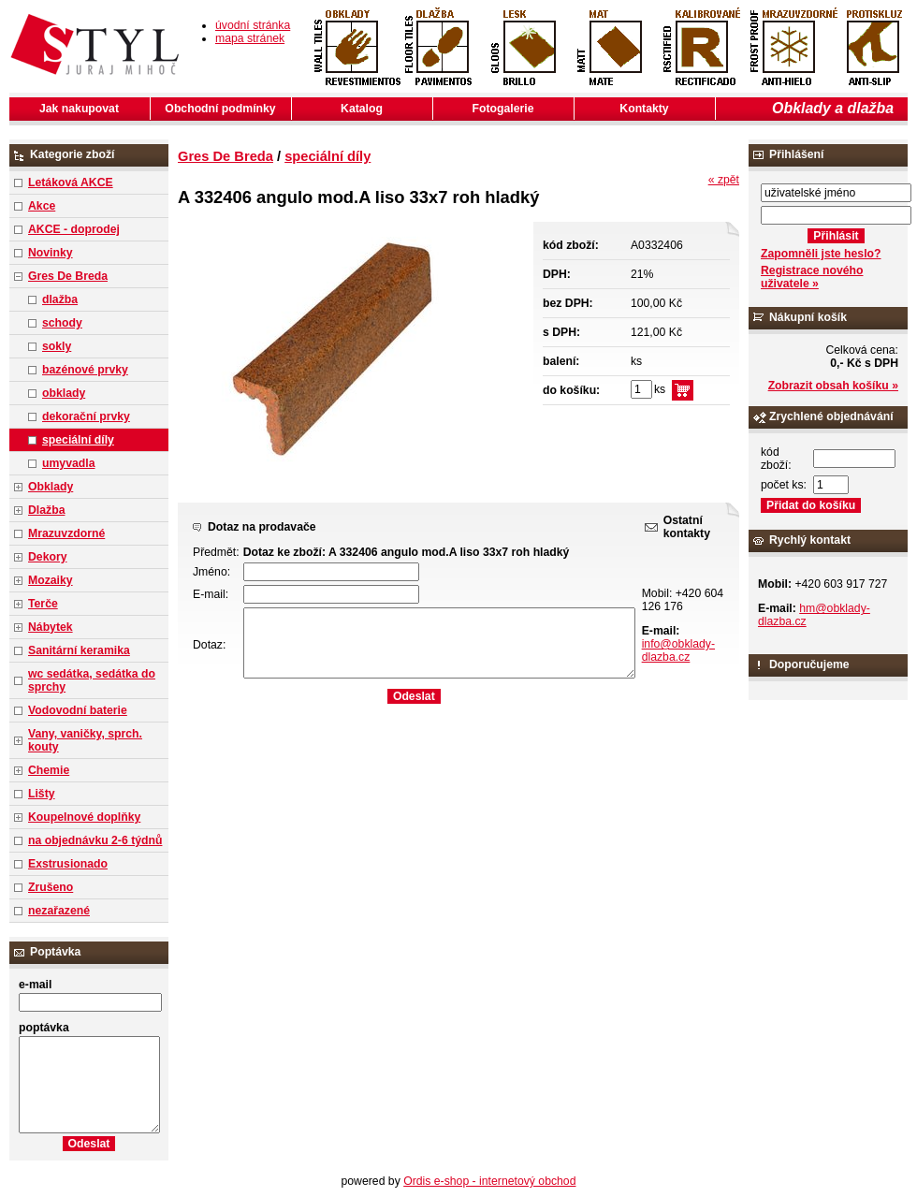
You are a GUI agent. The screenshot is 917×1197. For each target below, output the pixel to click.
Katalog (362, 108)
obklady (63, 393)
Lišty (41, 793)
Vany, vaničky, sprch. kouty (85, 740)
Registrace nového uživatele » (812, 277)
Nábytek (50, 627)
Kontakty (643, 108)
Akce (41, 205)
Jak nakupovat (79, 108)
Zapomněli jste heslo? (821, 253)
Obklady (50, 486)
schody (62, 322)
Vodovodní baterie (77, 710)
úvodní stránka (252, 25)
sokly (56, 346)
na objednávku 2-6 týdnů (95, 840)
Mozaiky (50, 580)
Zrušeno (50, 887)
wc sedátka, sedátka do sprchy (91, 680)
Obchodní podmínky (220, 108)
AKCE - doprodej (74, 229)
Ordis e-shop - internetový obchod (489, 1181)
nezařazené (59, 910)
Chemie (48, 770)
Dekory (47, 556)
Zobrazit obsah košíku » (833, 385)
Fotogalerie (503, 108)
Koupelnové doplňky (84, 817)
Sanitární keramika (79, 650)
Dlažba (46, 510)
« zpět (723, 179)
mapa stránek (249, 38)
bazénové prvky (85, 369)
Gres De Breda (68, 276)
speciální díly (78, 439)
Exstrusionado (68, 863)
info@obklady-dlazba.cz (678, 650)
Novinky (50, 252)
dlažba (60, 299)
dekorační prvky (86, 416)
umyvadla (68, 463)
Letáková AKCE (70, 182)
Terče (43, 603)
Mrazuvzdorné (66, 533)
